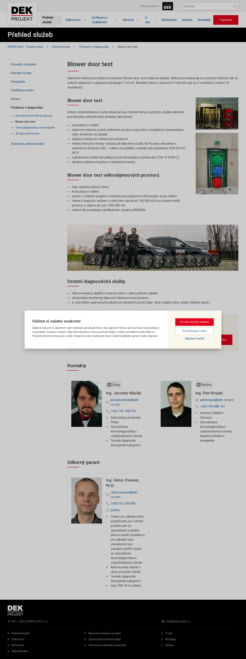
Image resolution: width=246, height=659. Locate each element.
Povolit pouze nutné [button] (194, 330)
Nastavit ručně (194, 338)
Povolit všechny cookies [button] (194, 321)
